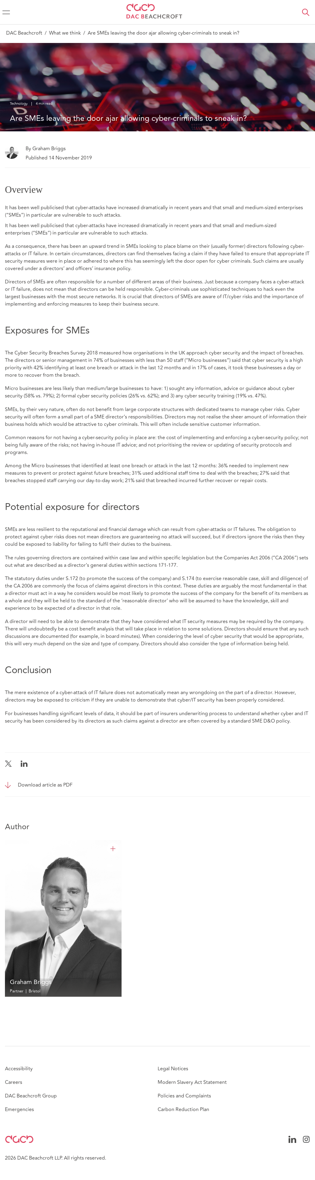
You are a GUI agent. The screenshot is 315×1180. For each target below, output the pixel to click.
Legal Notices (173, 1068)
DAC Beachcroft (24, 33)
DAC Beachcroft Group (31, 1096)
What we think (65, 33)
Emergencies (19, 1109)
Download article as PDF (45, 785)
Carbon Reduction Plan (183, 1109)
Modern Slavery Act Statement (192, 1082)
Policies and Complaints (184, 1096)
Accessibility (19, 1068)
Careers (13, 1082)
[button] (306, 12)
